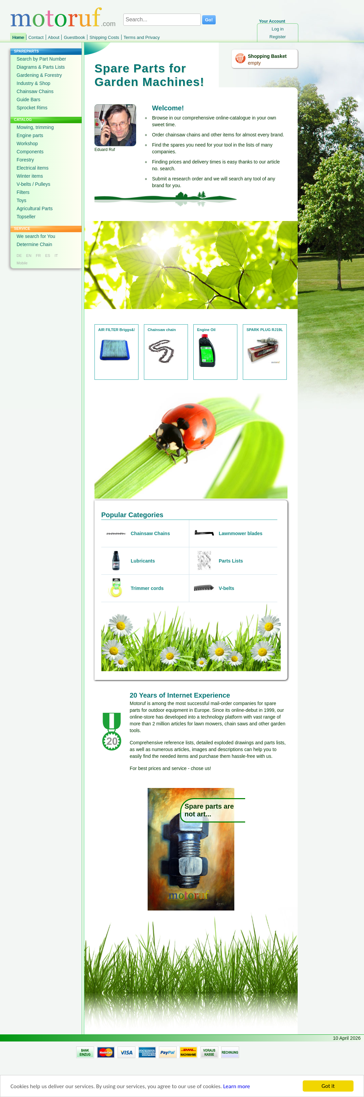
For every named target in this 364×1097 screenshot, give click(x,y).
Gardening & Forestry (39, 75)
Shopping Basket (267, 56)
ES (47, 256)
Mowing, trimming (35, 127)
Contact (36, 37)
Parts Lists (231, 561)
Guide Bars (28, 99)
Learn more (236, 1088)
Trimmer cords (147, 588)
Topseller (26, 216)
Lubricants (143, 561)
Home (18, 37)
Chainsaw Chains (35, 91)
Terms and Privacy (142, 37)
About (54, 37)
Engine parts (30, 135)
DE (19, 256)
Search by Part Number (41, 59)
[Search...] (162, 20)
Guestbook (74, 37)
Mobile (22, 263)
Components (30, 151)
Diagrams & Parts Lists (41, 67)
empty (254, 63)
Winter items (30, 176)
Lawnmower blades (240, 533)
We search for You (36, 236)
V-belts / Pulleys (33, 184)
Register (278, 36)
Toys (21, 200)
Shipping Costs (104, 37)
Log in (277, 28)
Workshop (27, 143)
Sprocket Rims (32, 107)
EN (28, 256)
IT (56, 256)
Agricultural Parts (35, 208)
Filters (23, 192)
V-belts (226, 588)
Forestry (25, 159)
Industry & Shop (33, 83)
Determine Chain (34, 244)
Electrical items (32, 168)
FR (38, 256)
